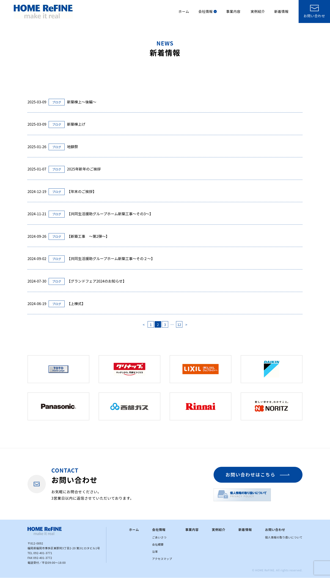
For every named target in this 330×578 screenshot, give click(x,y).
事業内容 (233, 11)
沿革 (155, 552)
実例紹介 (257, 11)
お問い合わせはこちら (250, 475)
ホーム (184, 11)
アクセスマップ (162, 559)
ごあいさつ (159, 537)
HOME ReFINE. (265, 570)
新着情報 (281, 11)
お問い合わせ (275, 530)
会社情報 (207, 11)
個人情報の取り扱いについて (283, 537)
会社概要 (158, 545)
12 (179, 324)
